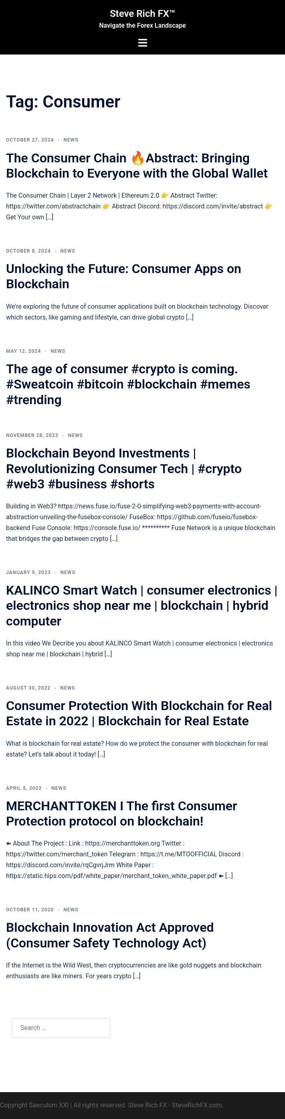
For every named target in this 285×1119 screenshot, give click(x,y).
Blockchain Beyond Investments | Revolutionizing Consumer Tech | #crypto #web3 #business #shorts (124, 468)
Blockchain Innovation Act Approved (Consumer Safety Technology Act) (110, 935)
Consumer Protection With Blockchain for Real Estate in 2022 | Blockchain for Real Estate (139, 713)
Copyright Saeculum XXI (34, 1105)
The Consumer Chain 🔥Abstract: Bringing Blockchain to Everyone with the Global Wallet (137, 165)
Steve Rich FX (147, 1105)
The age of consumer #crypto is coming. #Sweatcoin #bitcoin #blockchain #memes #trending (128, 384)
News (70, 140)
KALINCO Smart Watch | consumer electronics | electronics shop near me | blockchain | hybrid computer (141, 606)
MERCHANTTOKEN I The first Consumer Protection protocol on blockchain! (121, 813)
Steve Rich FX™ (142, 13)
